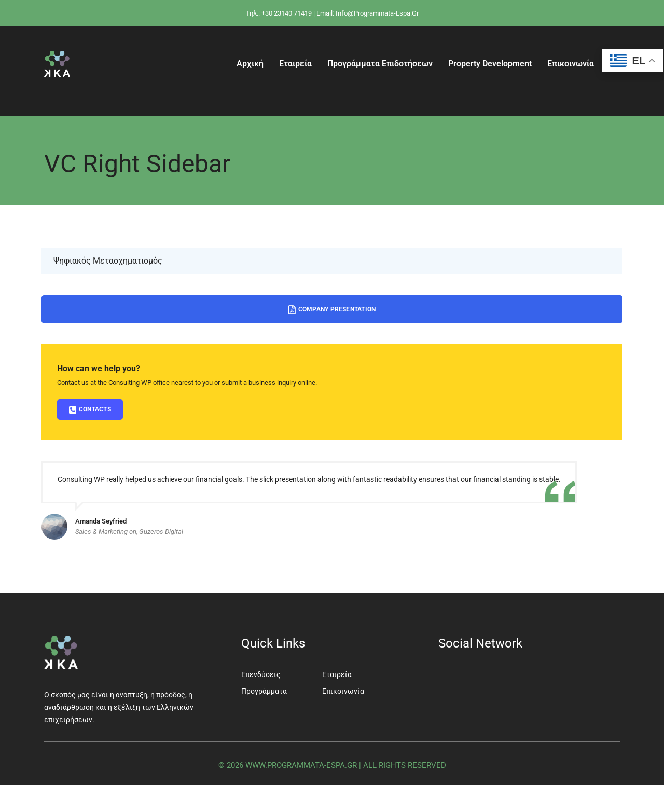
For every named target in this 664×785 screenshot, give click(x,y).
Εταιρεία (295, 63)
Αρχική (250, 63)
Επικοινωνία (570, 63)
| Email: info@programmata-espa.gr (366, 13)
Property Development (490, 63)
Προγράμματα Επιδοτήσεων (380, 63)
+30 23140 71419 (286, 13)
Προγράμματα (264, 691)
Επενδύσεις (261, 674)
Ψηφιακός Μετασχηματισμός (107, 261)
